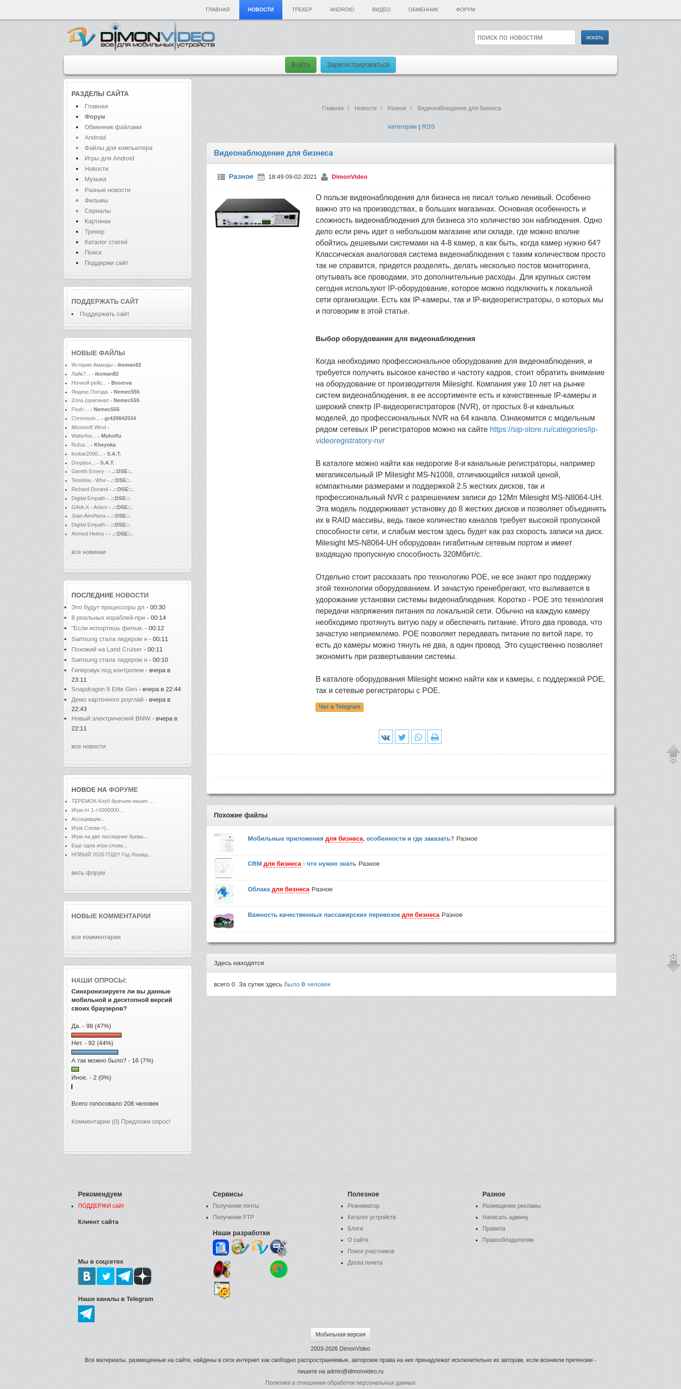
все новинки (88, 551)
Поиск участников (371, 1251)
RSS (428, 126)
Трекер (302, 9)
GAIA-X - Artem (89, 507)
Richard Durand (89, 489)
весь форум (88, 872)
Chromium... (85, 418)
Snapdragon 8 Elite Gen (105, 689)
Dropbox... (83, 463)
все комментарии (96, 937)
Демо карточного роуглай (107, 699)
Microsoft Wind (88, 427)
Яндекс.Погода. (90, 392)
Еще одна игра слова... (99, 845)
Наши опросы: (99, 980)
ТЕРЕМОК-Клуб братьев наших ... (112, 801)
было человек (307, 984)
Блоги (355, 1228)
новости (131, 595)
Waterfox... (83, 436)
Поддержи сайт (106, 262)
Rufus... (80, 445)
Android (342, 9)
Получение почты (236, 1206)
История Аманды (92, 365)
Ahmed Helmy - (90, 533)
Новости (261, 9)
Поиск (93, 252)
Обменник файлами (113, 127)
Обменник (423, 9)
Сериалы (98, 210)
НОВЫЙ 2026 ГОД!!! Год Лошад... (111, 854)
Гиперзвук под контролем (107, 670)
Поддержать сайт (105, 301)
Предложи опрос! (145, 1121)
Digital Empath (88, 498)
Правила (494, 1228)
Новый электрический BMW (110, 718)
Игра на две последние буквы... (109, 836)
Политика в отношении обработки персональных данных (340, 1383)
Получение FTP (233, 1217)
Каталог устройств (372, 1217)
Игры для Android (109, 158)
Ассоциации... (88, 819)
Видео (381, 9)
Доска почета (365, 1262)
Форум (465, 9)
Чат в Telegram (340, 707)
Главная (217, 9)
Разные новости (108, 189)
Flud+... (80, 409)
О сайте (358, 1240)
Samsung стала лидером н (109, 638)
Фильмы (96, 200)
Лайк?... (80, 374)
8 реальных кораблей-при (108, 617)
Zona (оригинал (90, 400)
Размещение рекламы (511, 1206)
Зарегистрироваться (358, 65)
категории (402, 126)
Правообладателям (507, 1240)
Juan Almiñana (89, 516)
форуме (123, 789)
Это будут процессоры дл (108, 607)
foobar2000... (86, 454)
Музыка (95, 179)
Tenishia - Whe (88, 480)
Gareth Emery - (89, 471)
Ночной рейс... (88, 383)
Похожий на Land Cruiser (106, 649)
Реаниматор (364, 1206)
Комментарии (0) (95, 1121)
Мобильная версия (340, 1334)
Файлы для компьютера (119, 147)
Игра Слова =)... (90, 828)
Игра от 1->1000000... (97, 810)
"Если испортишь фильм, (108, 628)
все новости (88, 746)
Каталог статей (106, 242)
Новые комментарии (111, 916)
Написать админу (505, 1217)
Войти (300, 65)
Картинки (98, 221)
